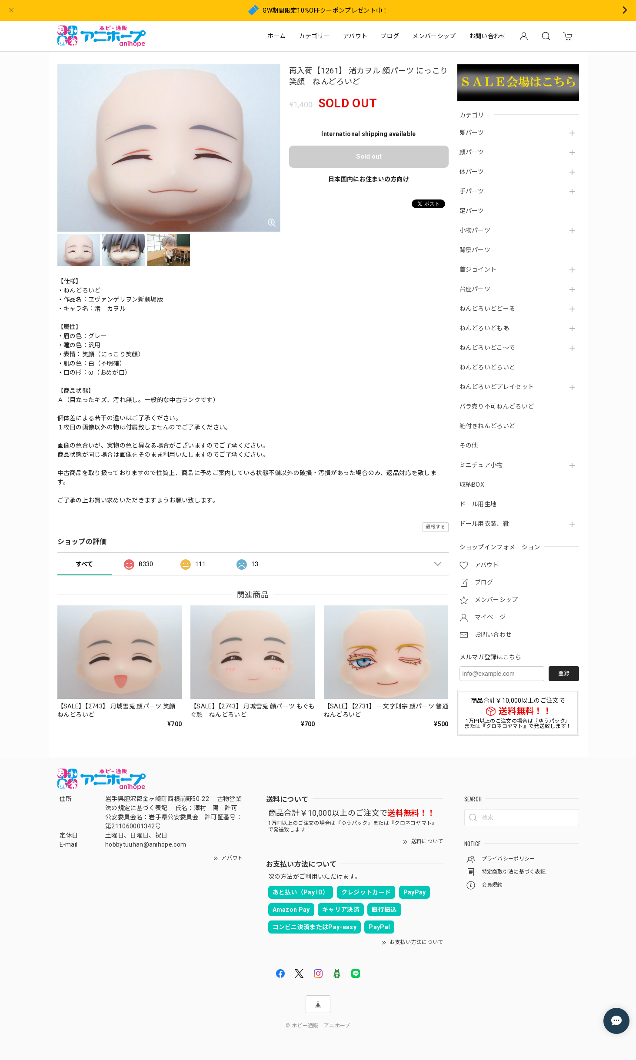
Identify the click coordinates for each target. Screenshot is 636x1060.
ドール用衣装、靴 (484, 523)
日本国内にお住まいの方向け (368, 179)
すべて (84, 564)
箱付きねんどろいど (488, 425)
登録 (563, 673)
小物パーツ (475, 230)
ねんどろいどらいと (488, 367)
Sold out (369, 156)
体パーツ (472, 171)
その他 (469, 445)
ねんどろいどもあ (484, 328)
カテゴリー (314, 36)
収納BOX (472, 484)
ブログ (389, 36)
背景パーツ (475, 249)
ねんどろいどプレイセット (497, 386)
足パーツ (472, 210)
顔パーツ (472, 152)
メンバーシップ (434, 36)
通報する (435, 527)
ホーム (276, 36)
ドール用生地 (478, 504)
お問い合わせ (487, 36)
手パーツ (472, 191)
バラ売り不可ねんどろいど (497, 406)
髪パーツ (472, 132)
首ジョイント (478, 269)
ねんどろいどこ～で (488, 347)
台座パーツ (475, 289)
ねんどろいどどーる (488, 308)
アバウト (355, 36)
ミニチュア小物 (481, 465)
